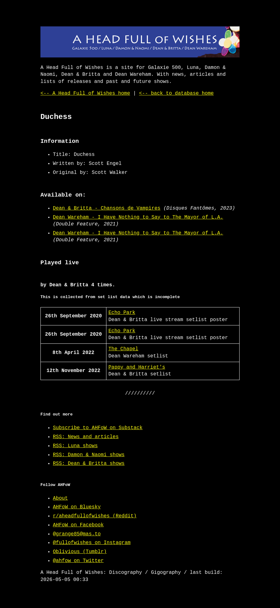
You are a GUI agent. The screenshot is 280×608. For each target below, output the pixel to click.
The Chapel (123, 349)
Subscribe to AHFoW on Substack (97, 427)
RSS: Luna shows (75, 445)
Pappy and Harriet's (136, 367)
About (60, 498)
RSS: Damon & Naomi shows (88, 454)
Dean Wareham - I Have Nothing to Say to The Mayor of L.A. (138, 217)
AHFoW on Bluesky (77, 507)
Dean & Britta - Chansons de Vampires (107, 208)
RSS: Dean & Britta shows (88, 463)
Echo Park (121, 312)
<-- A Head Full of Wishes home (85, 93)
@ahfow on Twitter (78, 560)
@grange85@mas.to (77, 534)
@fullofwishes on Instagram (92, 542)
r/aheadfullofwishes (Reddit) (95, 516)
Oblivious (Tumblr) (80, 551)
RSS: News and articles (86, 436)
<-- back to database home (176, 93)
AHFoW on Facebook (78, 525)
